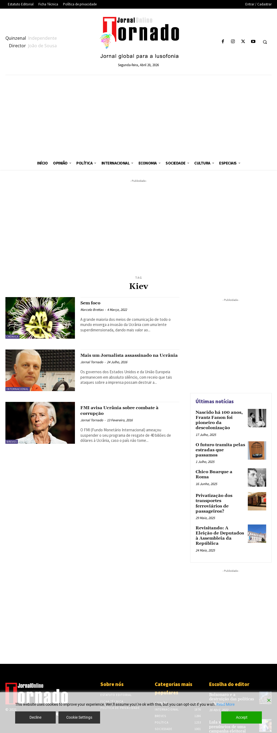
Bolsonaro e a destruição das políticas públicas (230, 676)
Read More (225, 704)
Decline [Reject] (35, 717)
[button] (265, 42)
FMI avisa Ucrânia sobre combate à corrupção (126, 410)
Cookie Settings (79, 717)
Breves (11, 441)
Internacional (17, 389)
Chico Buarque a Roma (218, 465)
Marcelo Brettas (91, 309)
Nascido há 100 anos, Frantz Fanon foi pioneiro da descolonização (216, 419)
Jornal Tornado (91, 367)
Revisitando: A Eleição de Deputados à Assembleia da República (220, 519)
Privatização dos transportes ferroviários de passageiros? (219, 494)
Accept (242, 717)
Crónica (12, 336)
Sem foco (92, 303)
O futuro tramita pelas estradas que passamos (218, 444)
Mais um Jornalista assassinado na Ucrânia (126, 358)
